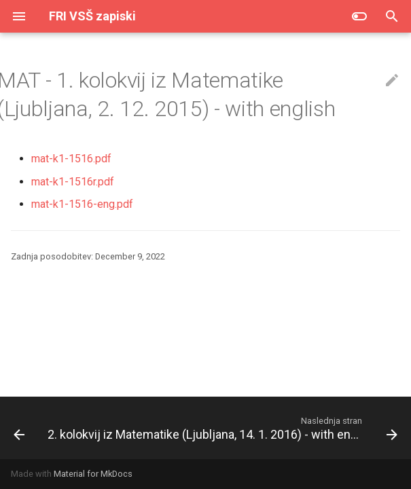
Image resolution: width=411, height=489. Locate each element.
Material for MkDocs (93, 474)
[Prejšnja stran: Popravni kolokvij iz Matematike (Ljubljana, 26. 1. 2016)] (18, 427)
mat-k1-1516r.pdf (72, 181)
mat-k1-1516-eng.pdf (82, 204)
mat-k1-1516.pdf (71, 158)
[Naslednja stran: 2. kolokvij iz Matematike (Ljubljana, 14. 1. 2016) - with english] (221, 427)
